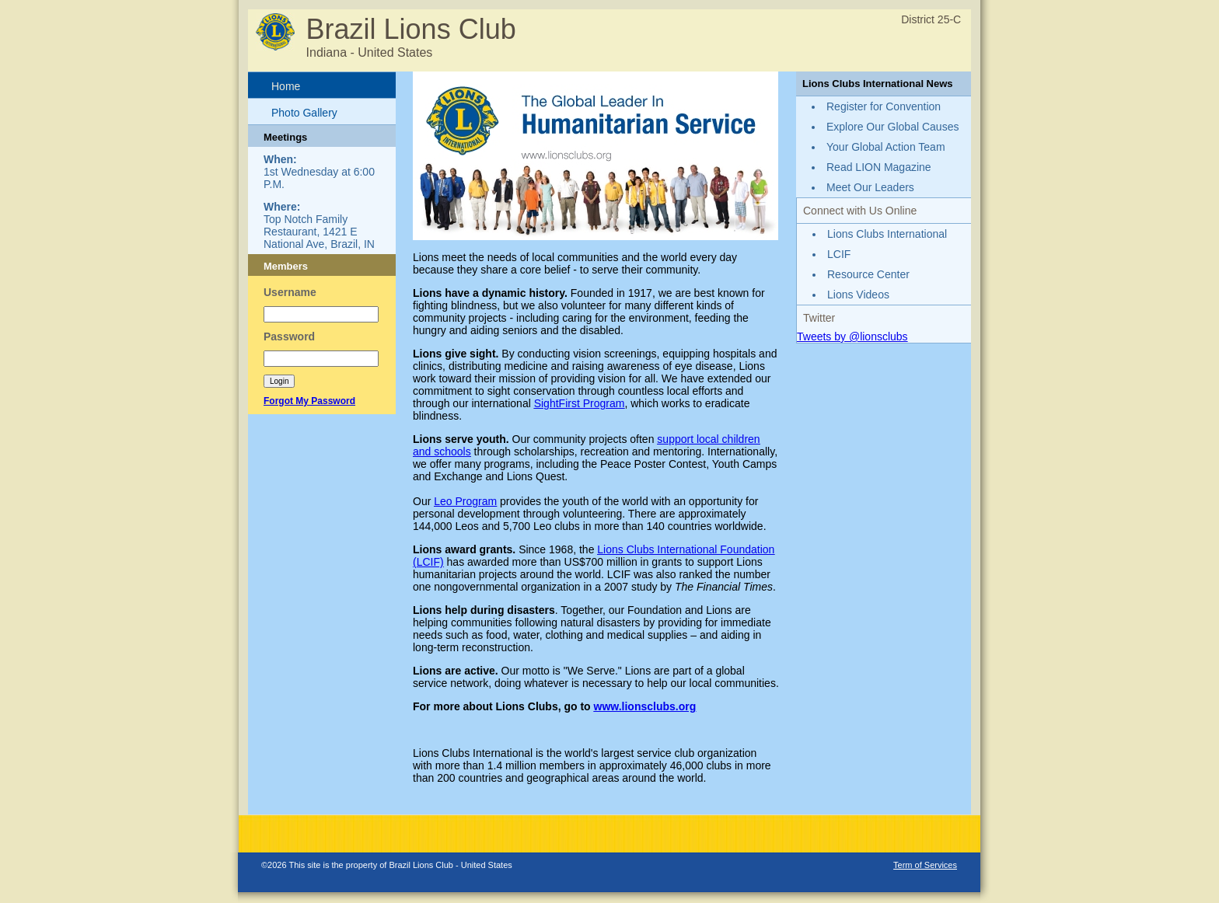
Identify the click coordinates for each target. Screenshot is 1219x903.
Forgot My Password (309, 401)
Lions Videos (858, 294)
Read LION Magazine (878, 167)
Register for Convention (883, 106)
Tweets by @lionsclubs (852, 336)
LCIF (839, 254)
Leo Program (465, 501)
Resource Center (868, 274)
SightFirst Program (579, 403)
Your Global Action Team (885, 147)
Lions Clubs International (887, 234)
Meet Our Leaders (870, 187)
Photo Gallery (304, 112)
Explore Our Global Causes (892, 126)
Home (285, 86)
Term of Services (925, 865)
